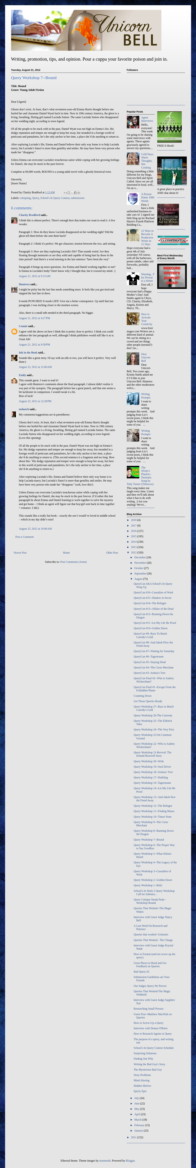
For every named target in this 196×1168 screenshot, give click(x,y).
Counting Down (142, 695)
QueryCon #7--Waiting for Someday (154, 651)
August (138, 578)
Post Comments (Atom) (73, 561)
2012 (134, 552)
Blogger (130, 1160)
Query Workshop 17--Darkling (151, 777)
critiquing (25, 197)
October (139, 568)
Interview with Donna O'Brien (150, 1028)
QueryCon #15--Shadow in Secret (152, 597)
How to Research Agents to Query (153, 1033)
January (139, 1130)
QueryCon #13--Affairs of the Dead (153, 608)
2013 (134, 547)
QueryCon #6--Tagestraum (148, 656)
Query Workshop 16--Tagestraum (152, 782)
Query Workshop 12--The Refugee (153, 805)
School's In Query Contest (55, 197)
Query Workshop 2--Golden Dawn (153, 879)
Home (66, 552)
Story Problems (142, 1075)
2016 (134, 530)
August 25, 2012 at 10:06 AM (35, 528)
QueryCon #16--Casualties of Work (153, 592)
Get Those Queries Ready (148, 701)
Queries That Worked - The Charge (153, 940)
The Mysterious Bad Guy (148, 1069)
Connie (23, 326)
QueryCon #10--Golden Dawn (150, 628)
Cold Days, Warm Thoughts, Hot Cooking (147, 161)
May (137, 1108)
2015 (134, 536)
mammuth (105, 1160)
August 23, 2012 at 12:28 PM (35, 401)
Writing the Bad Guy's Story (149, 1064)
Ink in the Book (28, 352)
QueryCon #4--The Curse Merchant (153, 667)
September (140, 573)
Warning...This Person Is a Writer (147, 277)
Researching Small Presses (148, 1008)
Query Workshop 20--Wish (149, 761)
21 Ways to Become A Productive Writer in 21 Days (147, 237)
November (140, 562)
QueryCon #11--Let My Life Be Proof (155, 622)
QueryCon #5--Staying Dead (150, 662)
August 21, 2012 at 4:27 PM (34, 318)
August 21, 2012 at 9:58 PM (34, 344)
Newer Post (20, 552)
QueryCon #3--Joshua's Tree (149, 672)
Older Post (112, 552)
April (137, 1114)
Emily (22, 375)
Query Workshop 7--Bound (149, 839)
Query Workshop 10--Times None (152, 816)
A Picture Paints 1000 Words (147, 197)
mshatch (24, 409)
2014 (134, 541)
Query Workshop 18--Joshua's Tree (153, 772)
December (140, 557)
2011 (134, 1137)
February (139, 1125)
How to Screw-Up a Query (148, 1022)
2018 (134, 520)
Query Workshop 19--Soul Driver (152, 766)
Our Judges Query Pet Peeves (150, 985)
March (138, 1119)
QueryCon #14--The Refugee (150, 603)
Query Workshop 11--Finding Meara (154, 811)
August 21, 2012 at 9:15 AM (34, 276)
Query (35, 197)
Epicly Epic (140, 1091)
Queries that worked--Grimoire (151, 934)
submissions (78, 197)
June (137, 1103)
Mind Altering (141, 1080)
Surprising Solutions (145, 1053)
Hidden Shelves (142, 1085)
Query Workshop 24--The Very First (154, 729)
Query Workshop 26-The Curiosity (153, 715)
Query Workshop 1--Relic (148, 885)
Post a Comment (24, 536)
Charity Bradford (29, 214)
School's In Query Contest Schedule (154, 1047)
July (137, 1098)
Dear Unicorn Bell (145, 357)
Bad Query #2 (141, 971)
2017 (134, 525)
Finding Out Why (143, 1058)
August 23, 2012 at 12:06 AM (35, 366)
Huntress (24, 284)
